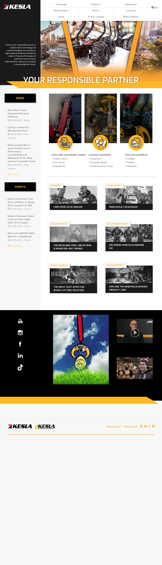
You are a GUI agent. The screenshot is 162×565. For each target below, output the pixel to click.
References (131, 4)
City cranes (58, 162)
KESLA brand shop (117, 223)
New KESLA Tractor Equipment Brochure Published (18, 113)
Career (61, 17)
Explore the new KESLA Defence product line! (128, 288)
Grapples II (96, 159)
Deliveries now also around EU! (126, 246)
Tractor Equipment (136, 155)
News (95, 11)
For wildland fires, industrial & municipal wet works (73, 247)
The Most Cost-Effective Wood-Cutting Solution (69, 288)
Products (95, 4)
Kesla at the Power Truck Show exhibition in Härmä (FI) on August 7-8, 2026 (21, 202)
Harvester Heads (99, 162)
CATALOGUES (113, 185)
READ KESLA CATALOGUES (123, 207)
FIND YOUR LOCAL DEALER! (68, 207)
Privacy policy (114, 427)
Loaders (131, 159)
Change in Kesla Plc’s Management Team (18, 129)
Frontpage (61, 4)
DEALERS (56, 185)
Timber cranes (60, 159)
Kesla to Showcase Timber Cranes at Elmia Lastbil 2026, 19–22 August (21, 219)
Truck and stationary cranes (68, 155)
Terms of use (130, 427)
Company (131, 11)
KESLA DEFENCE (115, 265)
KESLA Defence (131, 17)
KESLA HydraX (59, 223)
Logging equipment (99, 155)
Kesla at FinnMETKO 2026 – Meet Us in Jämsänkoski (22, 235)
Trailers (130, 162)
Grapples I (132, 166)
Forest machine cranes (102, 166)
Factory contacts (96, 17)
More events (14, 246)
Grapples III (59, 166)
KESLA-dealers (61, 11)
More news (13, 174)
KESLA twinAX (59, 265)
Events (20, 186)
